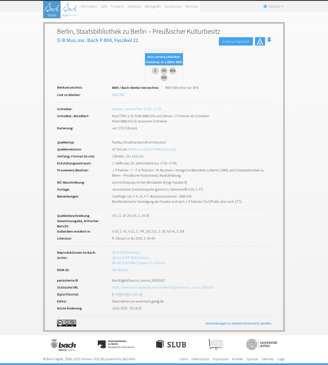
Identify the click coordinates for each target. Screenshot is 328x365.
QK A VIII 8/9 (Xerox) (125, 252)
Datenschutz (200, 359)
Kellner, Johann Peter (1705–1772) (136, 109)
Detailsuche (173, 6)
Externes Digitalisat (236, 41)
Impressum (220, 359)
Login (281, 359)
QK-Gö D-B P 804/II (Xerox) (130, 257)
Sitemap (268, 359)
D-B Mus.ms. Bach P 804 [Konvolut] (152, 149)
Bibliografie (153, 6)
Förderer (117, 6)
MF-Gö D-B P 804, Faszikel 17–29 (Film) (139, 263)
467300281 (120, 270)
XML (123, 294)
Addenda (134, 6)
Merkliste (192, 6)
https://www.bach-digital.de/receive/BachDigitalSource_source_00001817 (163, 287)
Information (89, 6)
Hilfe (104, 6)
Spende (252, 359)
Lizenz (183, 359)
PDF (115, 294)
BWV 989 (118, 95)
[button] (269, 41)
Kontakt (237, 359)
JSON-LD (135, 294)
